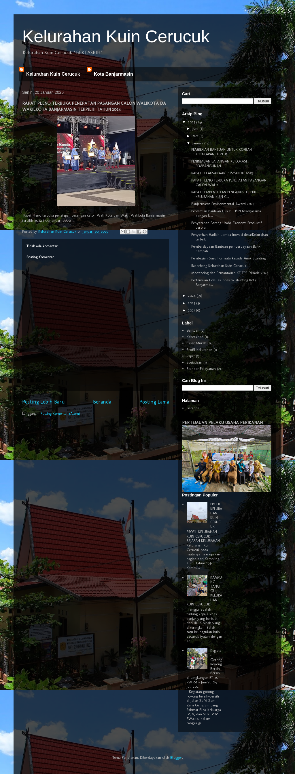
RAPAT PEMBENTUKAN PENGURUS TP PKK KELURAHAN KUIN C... (223, 194)
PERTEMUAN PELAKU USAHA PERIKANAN (222, 422)
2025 (192, 122)
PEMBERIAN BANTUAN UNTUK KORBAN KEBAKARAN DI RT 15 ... (221, 151)
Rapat (191, 356)
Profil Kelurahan (199, 349)
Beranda (102, 402)
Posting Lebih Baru (43, 402)
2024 (192, 295)
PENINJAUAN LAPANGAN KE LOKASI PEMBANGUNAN (219, 163)
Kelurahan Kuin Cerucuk (115, 36)
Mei (195, 136)
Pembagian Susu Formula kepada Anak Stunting (228, 258)
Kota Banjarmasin (113, 74)
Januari (198, 143)
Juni (195, 128)
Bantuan (193, 330)
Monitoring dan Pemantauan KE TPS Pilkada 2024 (229, 273)
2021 (192, 310)
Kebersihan (195, 337)
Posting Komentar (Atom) (60, 413)
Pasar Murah (196, 343)
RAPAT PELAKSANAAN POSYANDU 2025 (222, 173)
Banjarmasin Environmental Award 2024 (222, 204)
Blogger (176, 757)
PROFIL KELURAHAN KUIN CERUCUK (216, 515)
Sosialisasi (194, 362)
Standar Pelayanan (201, 368)
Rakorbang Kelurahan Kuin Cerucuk (218, 265)
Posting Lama (154, 402)
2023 (192, 303)
